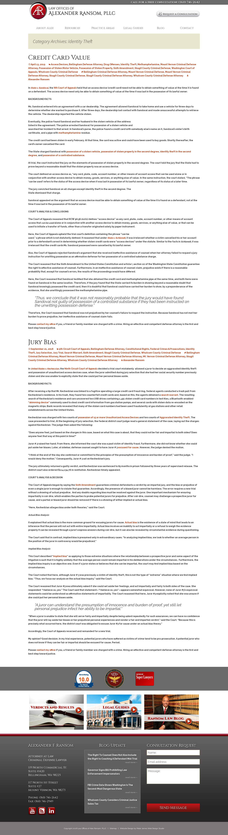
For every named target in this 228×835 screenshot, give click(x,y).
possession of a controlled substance (63, 155)
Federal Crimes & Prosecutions (167, 349)
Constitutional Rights (137, 349)
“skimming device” (39, 402)
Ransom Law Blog (171, 712)
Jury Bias (42, 342)
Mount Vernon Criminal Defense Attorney (119, 356)
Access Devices (59, 64)
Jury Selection (44, 352)
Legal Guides (133, 28)
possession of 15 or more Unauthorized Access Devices (108, 417)
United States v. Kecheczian (45, 368)
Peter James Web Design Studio (150, 828)
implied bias (60, 556)
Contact (187, 28)
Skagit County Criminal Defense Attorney (109, 75)
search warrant (169, 395)
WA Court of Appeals (65, 88)
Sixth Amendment (123, 68)
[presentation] (170, 794)
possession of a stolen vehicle (83, 151)
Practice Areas (102, 28)
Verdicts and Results (56, 712)
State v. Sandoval (39, 88)
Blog (160, 28)
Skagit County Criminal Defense (152, 68)
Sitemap (113, 828)
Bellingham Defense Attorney (86, 64)
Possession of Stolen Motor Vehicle (58, 68)
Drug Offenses (111, 64)
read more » (131, 762)
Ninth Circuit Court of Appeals (80, 368)
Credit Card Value (59, 57)
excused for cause (128, 447)
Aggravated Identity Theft (175, 417)
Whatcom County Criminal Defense (58, 72)
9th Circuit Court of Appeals (74, 349)
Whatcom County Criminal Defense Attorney (158, 75)
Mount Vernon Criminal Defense (146, 72)
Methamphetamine (148, 64)
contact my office (46, 324)
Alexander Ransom (133, 360)
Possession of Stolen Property (95, 68)
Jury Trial (58, 352)
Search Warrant (73, 352)
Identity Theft (128, 64)
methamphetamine (69, 133)
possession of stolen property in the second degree (130, 151)
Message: (173, 776)
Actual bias (131, 522)
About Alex (44, 28)
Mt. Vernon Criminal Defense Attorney (164, 356)
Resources (72, 28)
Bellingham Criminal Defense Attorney (105, 72)
